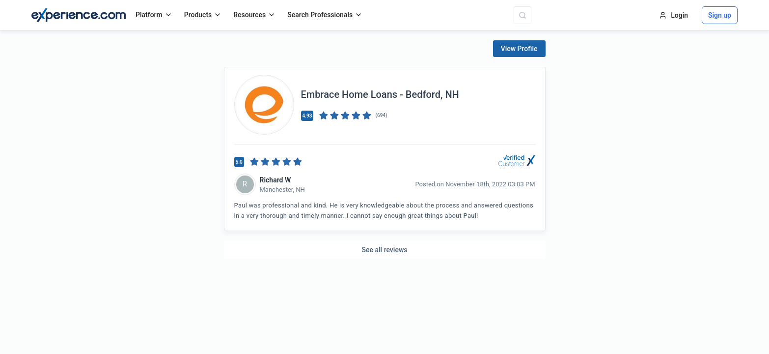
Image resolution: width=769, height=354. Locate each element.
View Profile (519, 49)
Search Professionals (324, 15)
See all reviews (385, 250)
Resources (254, 15)
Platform (154, 15)
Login (673, 15)
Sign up (719, 15)
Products (203, 15)
